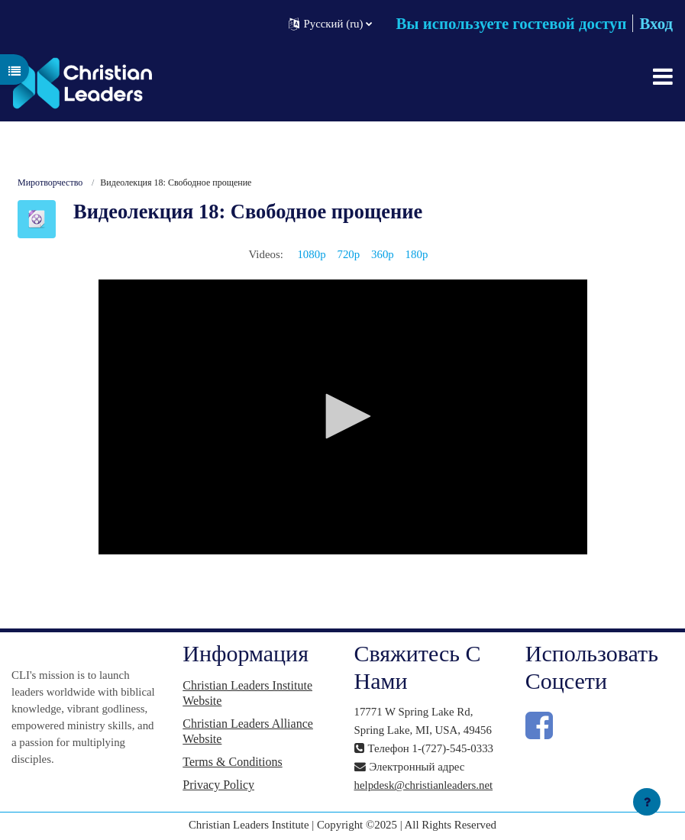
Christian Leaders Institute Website (247, 693)
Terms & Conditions (232, 761)
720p (348, 254)
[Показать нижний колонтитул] (647, 802)
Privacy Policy (218, 784)
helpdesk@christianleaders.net (423, 785)
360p (382, 254)
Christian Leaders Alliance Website (248, 731)
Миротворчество (50, 182)
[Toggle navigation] (663, 76)
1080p (311, 254)
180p (417, 254)
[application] (343, 416)
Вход (656, 23)
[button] (330, 23)
